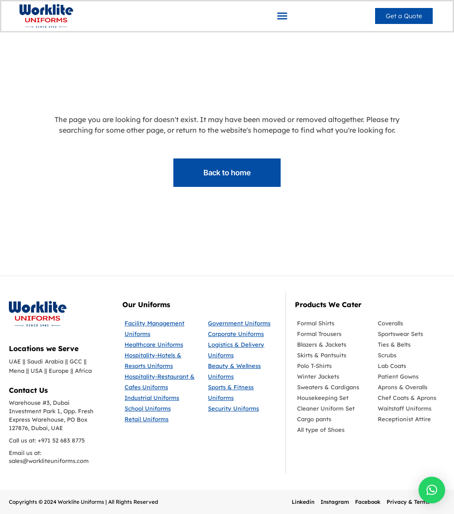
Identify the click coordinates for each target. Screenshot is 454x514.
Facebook (367, 501)
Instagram (335, 501)
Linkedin (303, 501)
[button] (282, 15)
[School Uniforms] (159, 408)
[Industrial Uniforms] (159, 397)
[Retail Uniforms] (159, 419)
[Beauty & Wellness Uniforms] (242, 371)
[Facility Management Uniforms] (159, 328)
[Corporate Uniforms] (242, 333)
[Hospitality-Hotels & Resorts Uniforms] (159, 360)
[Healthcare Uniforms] (159, 344)
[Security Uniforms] (242, 408)
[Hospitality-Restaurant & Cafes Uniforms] (159, 381)
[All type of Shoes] (331, 429)
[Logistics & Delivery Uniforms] (242, 349)
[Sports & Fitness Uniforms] (242, 392)
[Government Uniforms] (242, 323)
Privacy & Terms (408, 501)
